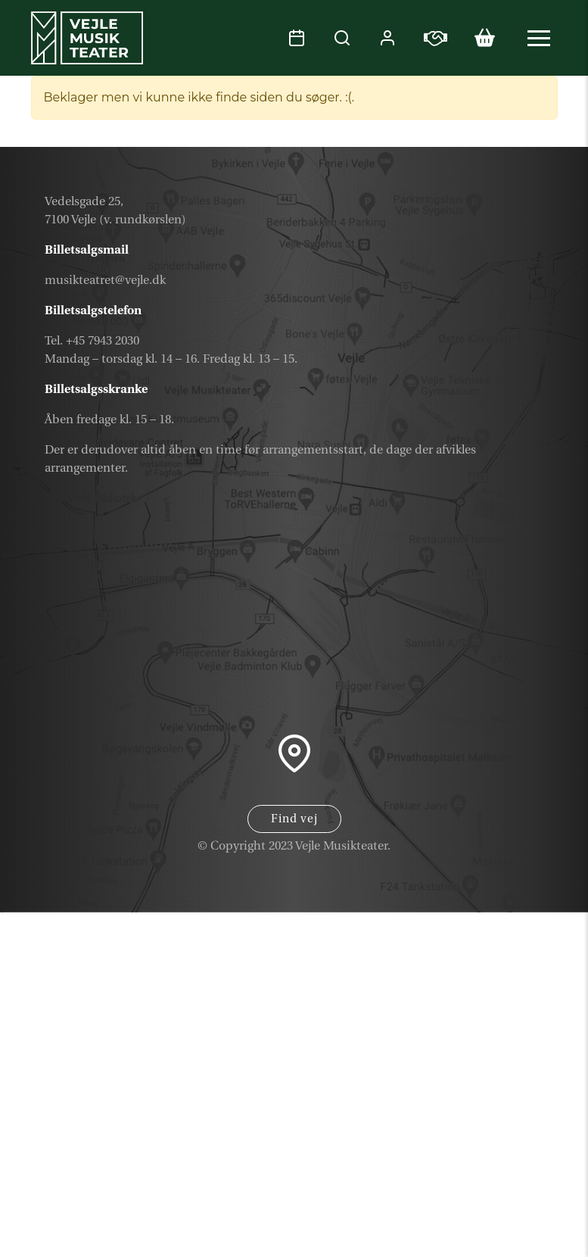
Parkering (503, 1238)
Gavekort (505, 1130)
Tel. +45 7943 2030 (92, 341)
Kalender (505, 1095)
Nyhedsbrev (492, 1166)
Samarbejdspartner (461, 1202)
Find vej (294, 819)
